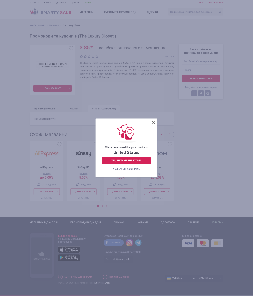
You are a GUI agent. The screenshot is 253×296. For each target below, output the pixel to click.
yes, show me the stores (126, 74)
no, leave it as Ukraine (126, 82)
